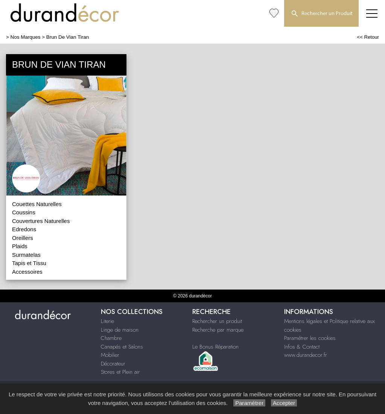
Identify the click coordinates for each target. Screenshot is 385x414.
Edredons (24, 229)
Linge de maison (119, 330)
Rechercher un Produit (321, 13)
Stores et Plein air (120, 372)
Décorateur (113, 363)
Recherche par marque (217, 330)
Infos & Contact (302, 347)
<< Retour (368, 37)
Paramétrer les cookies (310, 338)
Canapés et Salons (122, 347)
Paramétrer (249, 403)
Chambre (111, 338)
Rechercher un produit (217, 321)
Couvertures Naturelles (41, 221)
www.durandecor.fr (305, 355)
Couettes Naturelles (37, 204)
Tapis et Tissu (29, 263)
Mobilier (110, 355)
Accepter (284, 403)
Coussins (23, 212)
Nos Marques (26, 37)
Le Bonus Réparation (215, 347)
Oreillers (22, 238)
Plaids (19, 246)
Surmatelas (26, 255)
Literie (107, 321)
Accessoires (27, 271)
